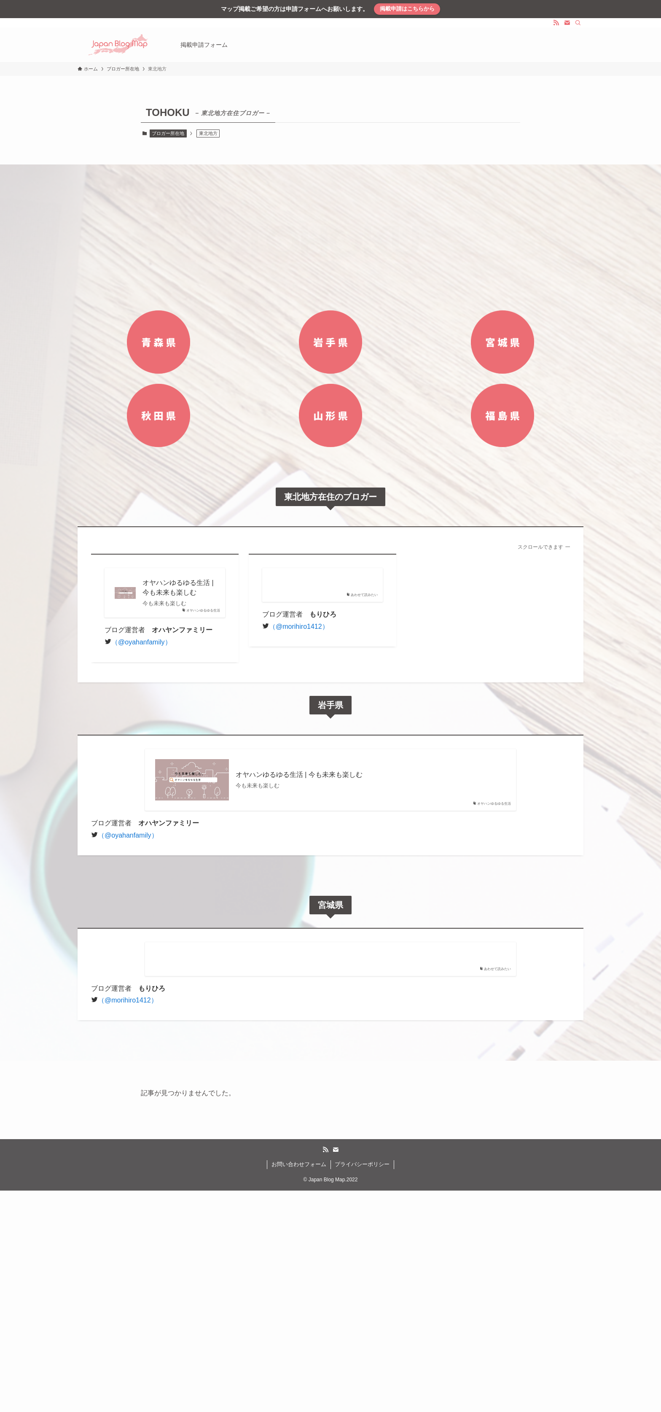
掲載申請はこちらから (407, 8)
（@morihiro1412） (299, 626)
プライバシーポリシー (362, 1164)
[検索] (577, 22)
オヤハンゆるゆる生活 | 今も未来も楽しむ (178, 587)
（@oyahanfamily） (141, 642)
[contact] (567, 22)
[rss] (556, 22)
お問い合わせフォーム (298, 1164)
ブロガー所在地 (168, 133)
